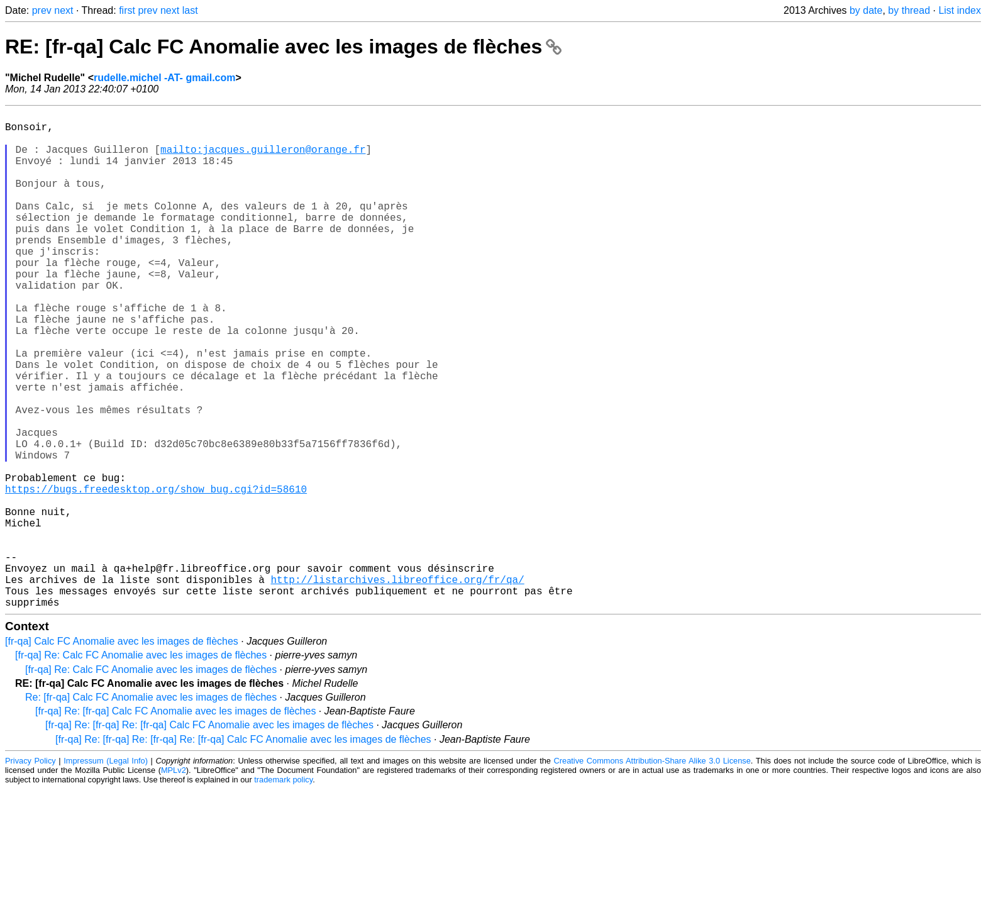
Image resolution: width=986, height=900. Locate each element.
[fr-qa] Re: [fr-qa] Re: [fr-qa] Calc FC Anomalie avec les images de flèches (209, 835)
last (190, 10)
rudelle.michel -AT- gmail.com (165, 77)
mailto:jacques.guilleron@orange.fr (262, 159)
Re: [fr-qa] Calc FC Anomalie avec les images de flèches (151, 808)
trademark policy (283, 890)
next (63, 10)
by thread (909, 10)
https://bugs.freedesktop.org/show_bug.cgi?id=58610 (156, 574)
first (127, 10)
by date (866, 10)
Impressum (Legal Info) (106, 871)
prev (42, 10)
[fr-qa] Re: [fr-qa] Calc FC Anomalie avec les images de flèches (175, 821)
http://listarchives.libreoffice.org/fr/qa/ (397, 685)
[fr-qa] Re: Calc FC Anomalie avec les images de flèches (141, 765)
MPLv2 (173, 881)
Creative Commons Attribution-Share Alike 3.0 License (652, 871)
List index (959, 10)
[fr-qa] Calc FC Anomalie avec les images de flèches (121, 752)
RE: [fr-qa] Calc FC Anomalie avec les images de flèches (283, 46)
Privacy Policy (30, 871)
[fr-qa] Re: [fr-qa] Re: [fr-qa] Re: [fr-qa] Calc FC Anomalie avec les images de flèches (243, 850)
